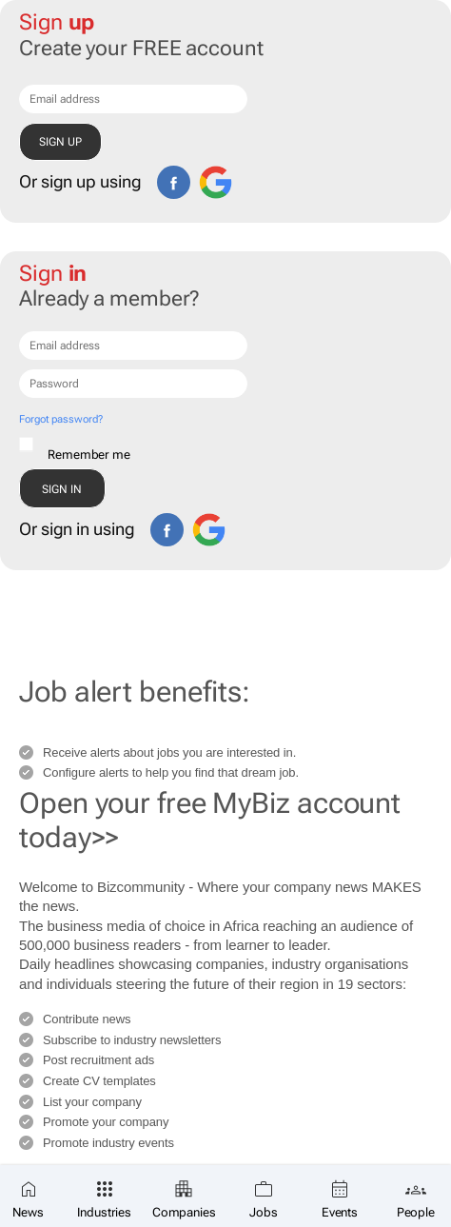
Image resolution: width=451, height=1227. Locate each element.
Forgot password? (60, 419)
